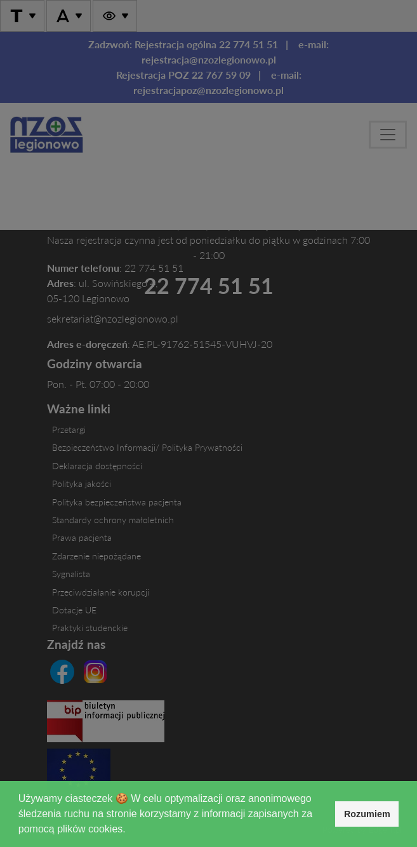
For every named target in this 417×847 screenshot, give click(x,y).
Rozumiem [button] (367, 814)
